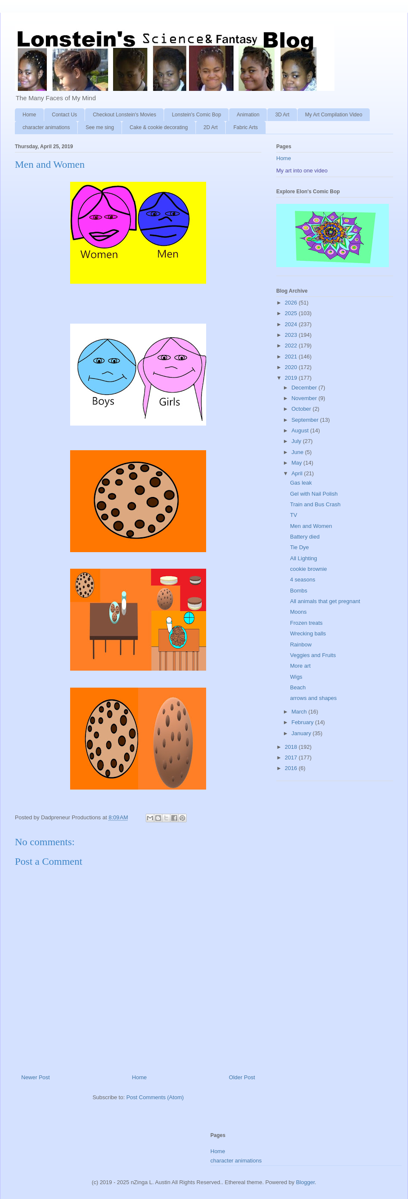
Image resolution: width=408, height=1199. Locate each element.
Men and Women (311, 526)
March (300, 711)
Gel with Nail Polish (313, 494)
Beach (298, 687)
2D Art (211, 127)
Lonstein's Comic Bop (196, 115)
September (306, 420)
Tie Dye (299, 547)
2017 (292, 757)
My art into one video (302, 170)
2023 (292, 335)
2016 (292, 768)
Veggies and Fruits (313, 655)
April (298, 473)
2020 (292, 367)
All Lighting (303, 558)
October (302, 409)
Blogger (305, 1182)
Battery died (304, 536)
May (297, 463)
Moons (298, 612)
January (302, 733)
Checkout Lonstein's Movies (124, 115)
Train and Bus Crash (315, 504)
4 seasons (302, 579)
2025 (292, 313)
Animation (248, 115)
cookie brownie (308, 569)
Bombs (298, 590)
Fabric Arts (245, 127)
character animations (46, 127)
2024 (292, 324)
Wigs (296, 677)
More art (300, 666)
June (298, 452)
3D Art (282, 115)
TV (293, 515)
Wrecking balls (308, 633)
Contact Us (64, 115)
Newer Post (35, 1077)
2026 (292, 302)
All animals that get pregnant (325, 601)
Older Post (242, 1077)
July (297, 441)
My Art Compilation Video (334, 115)
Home (29, 115)
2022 (292, 345)
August (301, 430)
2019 (292, 378)
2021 (292, 356)
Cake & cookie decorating (159, 127)
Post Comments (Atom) (155, 1097)
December (305, 387)
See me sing (99, 127)
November (305, 398)
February (303, 722)
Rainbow (301, 644)
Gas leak (301, 483)
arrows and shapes (313, 698)
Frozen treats (306, 623)
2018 (292, 747)
